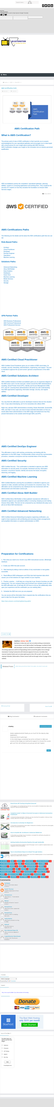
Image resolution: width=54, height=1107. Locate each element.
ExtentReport (31, 866)
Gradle (24, 869)
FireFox (42, 866)
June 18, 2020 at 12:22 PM (45, 726)
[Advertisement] (27, 61)
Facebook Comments (40, 716)
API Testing (4, 861)
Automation (29, 861)
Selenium (13, 876)
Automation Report (42, 861)
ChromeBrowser (30, 863)
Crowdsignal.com (8, 1065)
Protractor (26, 874)
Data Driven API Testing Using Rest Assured (23, 803)
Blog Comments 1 (13, 716)
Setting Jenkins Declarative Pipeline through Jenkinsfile (27, 842)
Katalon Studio (29, 871)
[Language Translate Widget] (8, 978)
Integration (42, 869)
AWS (12, 861)
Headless (32, 869)
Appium (20, 861)
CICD (20, 863)
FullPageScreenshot (6, 869)
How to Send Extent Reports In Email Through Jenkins (26, 852)
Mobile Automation (13, 874)
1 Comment (14, 91)
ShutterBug (23, 876)
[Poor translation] (5, 15)
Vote (7, 1062)
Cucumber (42, 863)
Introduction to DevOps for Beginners (22, 822)
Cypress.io (4, 866)
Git (17, 869)
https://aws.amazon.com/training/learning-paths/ (16, 601)
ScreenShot (4, 876)
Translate (11, 981)
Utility (43, 876)
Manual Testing (42, 871)
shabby (11, 726)
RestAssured (38, 874)
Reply (48, 750)
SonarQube (34, 876)
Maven (2, 874)
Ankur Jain (25, 641)
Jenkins (18, 871)
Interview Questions (6, 871)
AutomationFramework (7, 863)
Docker (21, 866)
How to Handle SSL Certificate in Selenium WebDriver (26, 832)
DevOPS (13, 866)
